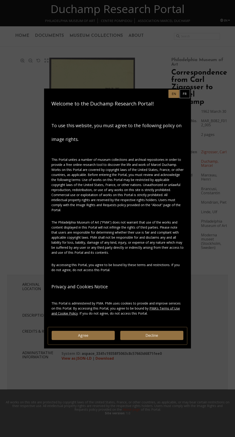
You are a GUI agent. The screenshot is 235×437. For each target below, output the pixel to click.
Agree (83, 335)
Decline (151, 335)
